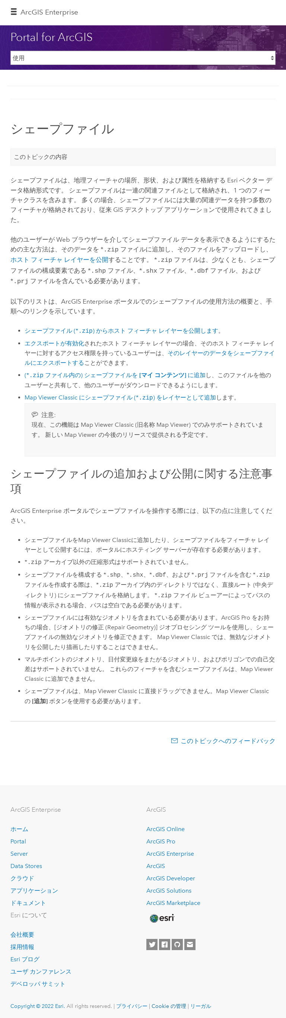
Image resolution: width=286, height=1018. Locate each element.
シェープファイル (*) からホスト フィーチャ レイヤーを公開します (121, 328)
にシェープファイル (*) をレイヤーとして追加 (120, 394)
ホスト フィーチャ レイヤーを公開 (59, 259)
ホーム (19, 826)
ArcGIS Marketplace (173, 899)
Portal (18, 838)
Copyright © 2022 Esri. (37, 1003)
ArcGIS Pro (160, 838)
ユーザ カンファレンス (41, 968)
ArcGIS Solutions (168, 887)
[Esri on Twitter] (152, 941)
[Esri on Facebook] (164, 941)
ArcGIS (155, 863)
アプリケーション (34, 887)
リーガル (200, 1003)
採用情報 (22, 943)
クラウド (22, 875)
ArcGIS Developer (170, 875)
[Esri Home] (162, 915)
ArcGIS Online (165, 826)
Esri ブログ (24, 956)
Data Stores (26, 863)
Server (19, 850)
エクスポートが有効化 (54, 340)
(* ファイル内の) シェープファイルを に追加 (115, 372)
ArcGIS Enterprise (49, 12)
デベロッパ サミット (38, 980)
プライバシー (131, 1003)
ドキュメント (28, 899)
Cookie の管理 (169, 1003)
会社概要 (22, 931)
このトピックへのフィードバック (228, 738)
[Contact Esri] (190, 941)
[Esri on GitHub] (177, 941)
